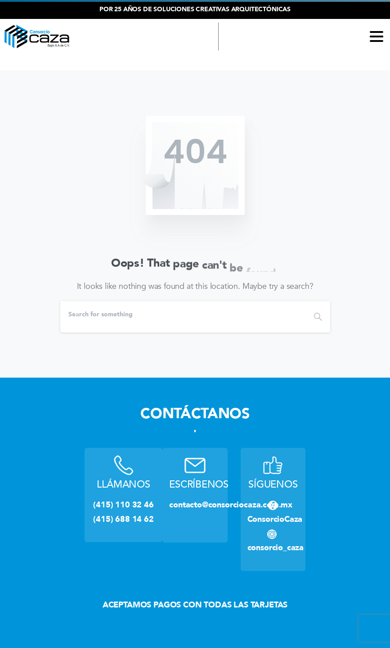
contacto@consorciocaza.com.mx (230, 504)
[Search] (183, 314)
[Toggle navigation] (377, 36)
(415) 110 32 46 (159, 62)
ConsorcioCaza (275, 519)
